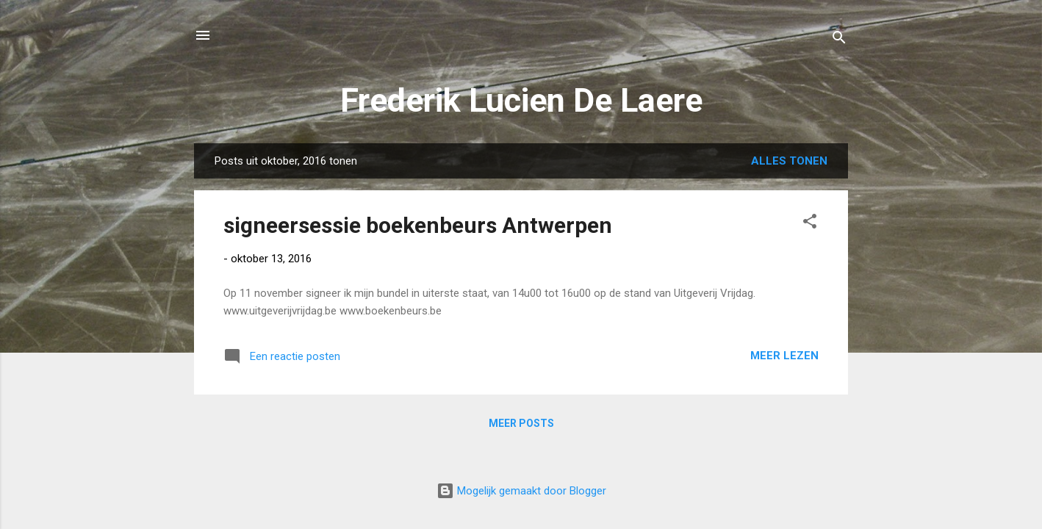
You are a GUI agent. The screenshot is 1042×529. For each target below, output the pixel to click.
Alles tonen (789, 161)
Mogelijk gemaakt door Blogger (521, 490)
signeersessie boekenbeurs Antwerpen (417, 225)
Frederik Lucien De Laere (521, 100)
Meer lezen (784, 355)
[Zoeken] (839, 40)
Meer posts (521, 423)
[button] (810, 223)
